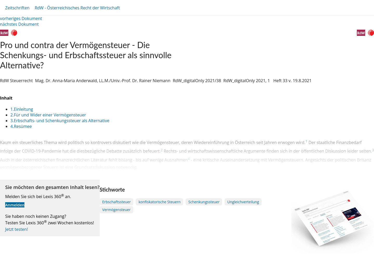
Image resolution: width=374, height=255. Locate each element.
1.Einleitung (21, 109)
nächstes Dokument (19, 24)
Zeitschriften (17, 8)
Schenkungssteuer (203, 201)
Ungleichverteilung (243, 201)
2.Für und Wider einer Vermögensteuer (48, 115)
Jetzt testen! (16, 229)
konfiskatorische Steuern (159, 201)
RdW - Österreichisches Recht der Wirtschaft (77, 8)
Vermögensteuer (116, 209)
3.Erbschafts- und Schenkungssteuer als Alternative (59, 120)
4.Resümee (21, 126)
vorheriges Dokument (21, 18)
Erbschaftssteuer (116, 201)
